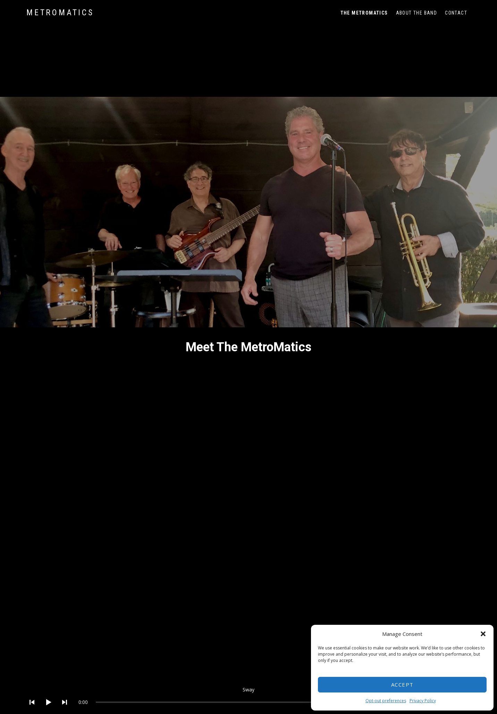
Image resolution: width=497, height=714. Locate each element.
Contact (456, 13)
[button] (483, 633)
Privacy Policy (423, 701)
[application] (248, 697)
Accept (402, 684)
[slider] (264, 702)
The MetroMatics (364, 13)
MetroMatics (60, 12)
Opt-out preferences (385, 701)
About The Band (416, 13)
